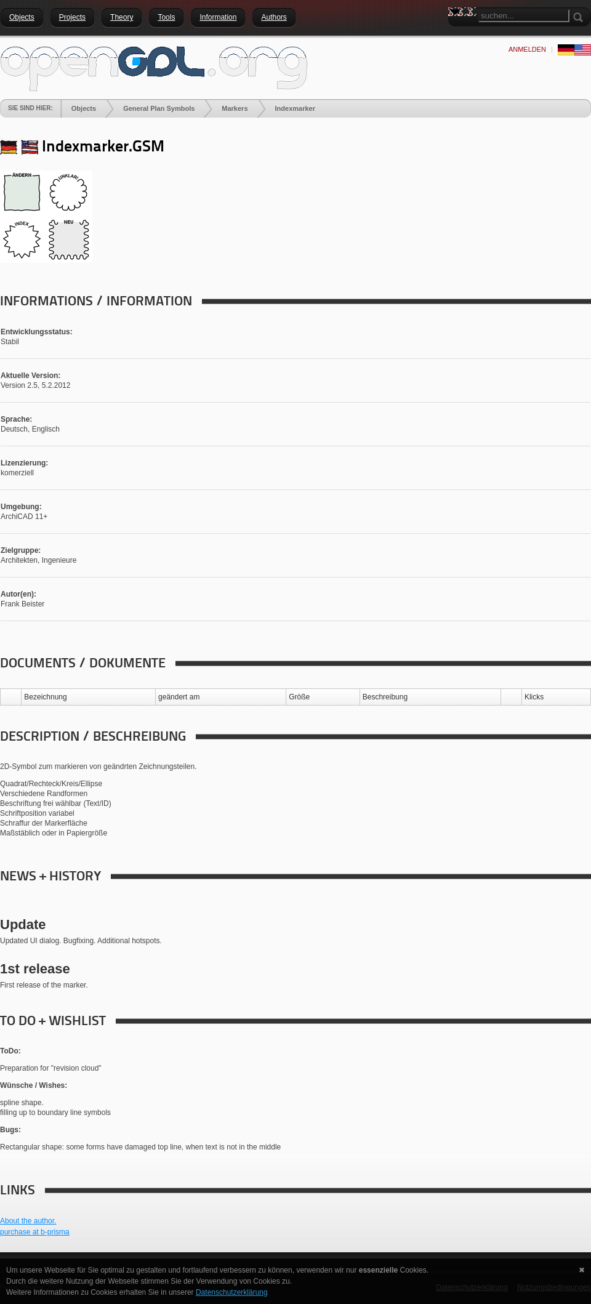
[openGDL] (154, 67)
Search (457, 34)
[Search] (523, 15)
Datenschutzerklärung (232, 1292)
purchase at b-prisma (35, 1232)
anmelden (527, 49)
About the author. (28, 1221)
